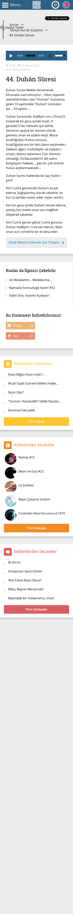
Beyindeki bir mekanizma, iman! (31, 598)
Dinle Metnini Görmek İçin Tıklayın (36, 242)
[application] (36, 55)
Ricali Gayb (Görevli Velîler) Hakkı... (33, 383)
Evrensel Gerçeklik (21, 410)
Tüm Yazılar (36, 421)
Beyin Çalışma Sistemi (27, 501)
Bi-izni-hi (14, 562)
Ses (23, 336)
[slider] (30, 56)
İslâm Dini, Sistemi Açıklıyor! (29, 295)
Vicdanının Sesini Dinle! (25, 571)
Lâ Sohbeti (19, 487)
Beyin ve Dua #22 (24, 473)
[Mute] (50, 56)
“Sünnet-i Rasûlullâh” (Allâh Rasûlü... (34, 401)
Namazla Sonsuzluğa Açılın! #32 (32, 288)
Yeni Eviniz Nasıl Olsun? (25, 580)
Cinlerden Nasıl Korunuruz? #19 (35, 515)
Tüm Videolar (36, 528)
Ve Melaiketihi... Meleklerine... (30, 280)
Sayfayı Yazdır (12, 27)
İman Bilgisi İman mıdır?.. (26, 374)
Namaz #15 (20, 459)
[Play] (11, 56)
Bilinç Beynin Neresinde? (26, 589)
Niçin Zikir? (16, 392)
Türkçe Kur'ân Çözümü (26, 30)
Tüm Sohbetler (36, 609)
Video (23, 325)
